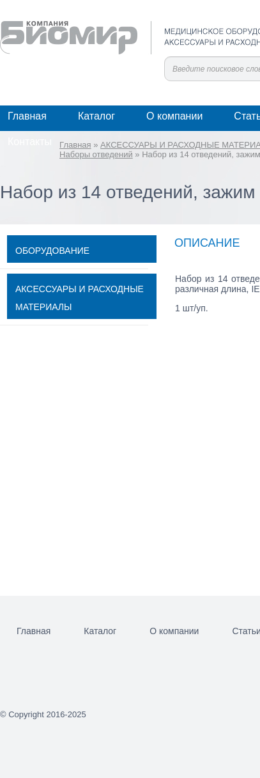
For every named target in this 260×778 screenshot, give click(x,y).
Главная (27, 116)
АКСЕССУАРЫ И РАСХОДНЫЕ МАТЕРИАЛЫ (79, 298)
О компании (174, 116)
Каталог (96, 116)
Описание (207, 243)
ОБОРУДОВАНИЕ (52, 250)
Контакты (30, 141)
